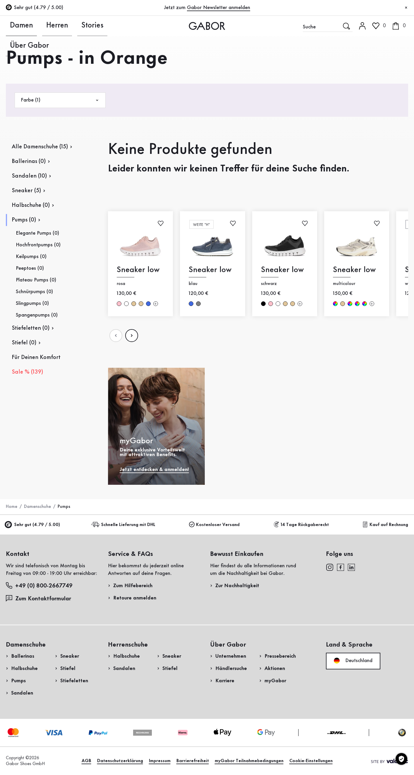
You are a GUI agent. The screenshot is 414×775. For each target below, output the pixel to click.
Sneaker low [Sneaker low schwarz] (282, 270)
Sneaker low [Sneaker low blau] (210, 270)
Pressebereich (280, 656)
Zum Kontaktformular (39, 598)
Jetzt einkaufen (385, 167)
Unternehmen (230, 656)
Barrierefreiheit (192, 761)
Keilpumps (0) (31, 256)
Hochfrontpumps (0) (38, 245)
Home (11, 507)
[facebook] (340, 566)
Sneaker (69, 656)
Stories (76, 25)
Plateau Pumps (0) (36, 280)
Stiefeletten (74, 680)
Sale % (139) (27, 372)
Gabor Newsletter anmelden (218, 7)
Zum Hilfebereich (132, 585)
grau (198, 303)
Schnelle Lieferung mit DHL (124, 524)
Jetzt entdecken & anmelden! (154, 469)
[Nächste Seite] (131, 335)
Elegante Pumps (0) (37, 233)
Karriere (224, 680)
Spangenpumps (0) (37, 315)
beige (133, 303)
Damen (15, 25)
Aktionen (274, 668)
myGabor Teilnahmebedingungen (249, 761)
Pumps (18, 680)
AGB (86, 761)
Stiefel (67, 668)
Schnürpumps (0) (34, 291)
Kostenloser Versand (214, 524)
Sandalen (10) (29, 176)
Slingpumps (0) (32, 303)
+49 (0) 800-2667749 (39, 585)
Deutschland (353, 661)
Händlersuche (231, 668)
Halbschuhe (24, 668)
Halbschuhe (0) (31, 205)
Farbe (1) (60, 100)
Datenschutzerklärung (120, 761)
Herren (46, 25)
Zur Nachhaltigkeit (237, 585)
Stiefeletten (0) (30, 328)
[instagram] (329, 566)
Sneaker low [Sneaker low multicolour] (354, 270)
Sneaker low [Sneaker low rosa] (138, 270)
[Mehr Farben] (155, 303)
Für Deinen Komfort (36, 357)
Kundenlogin (377, 51)
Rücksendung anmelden (344, 118)
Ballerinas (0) (29, 161)
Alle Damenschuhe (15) (40, 146)
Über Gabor (113, 25)
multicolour (335, 303)
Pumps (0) (24, 220)
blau (148, 303)
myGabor (275, 680)
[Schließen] (406, 8)
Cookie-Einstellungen (311, 761)
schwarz (263, 303)
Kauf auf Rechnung (385, 524)
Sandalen (22, 693)
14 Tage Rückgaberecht (301, 524)
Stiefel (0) (24, 343)
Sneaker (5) (26, 190)
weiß (126, 303)
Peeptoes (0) (30, 268)
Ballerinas (22, 656)
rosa (119, 303)
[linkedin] (351, 566)
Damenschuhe (37, 507)
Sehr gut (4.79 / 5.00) (33, 525)
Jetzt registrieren (388, 77)
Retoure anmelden (134, 598)
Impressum (160, 761)
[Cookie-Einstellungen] (401, 759)
